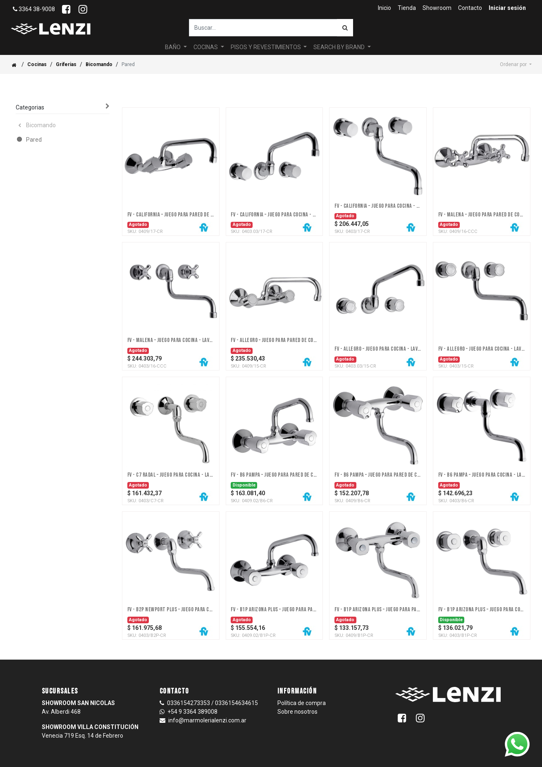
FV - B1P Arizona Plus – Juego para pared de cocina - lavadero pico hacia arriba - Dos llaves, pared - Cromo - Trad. (274, 609)
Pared (34, 139)
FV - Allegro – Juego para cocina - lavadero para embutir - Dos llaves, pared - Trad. (481, 349)
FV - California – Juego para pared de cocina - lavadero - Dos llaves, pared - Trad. (170, 214)
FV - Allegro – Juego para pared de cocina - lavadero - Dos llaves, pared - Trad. (274, 340)
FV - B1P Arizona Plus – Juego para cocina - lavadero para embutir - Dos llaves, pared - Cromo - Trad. (481, 609)
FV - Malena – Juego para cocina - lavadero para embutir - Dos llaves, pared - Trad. (170, 340)
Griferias (66, 64)
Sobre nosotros (297, 711)
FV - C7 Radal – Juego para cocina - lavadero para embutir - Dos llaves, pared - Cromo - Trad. (170, 475)
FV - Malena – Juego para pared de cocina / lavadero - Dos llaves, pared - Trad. (481, 214)
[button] (516, 64)
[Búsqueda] (345, 27)
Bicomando (99, 64)
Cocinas (37, 64)
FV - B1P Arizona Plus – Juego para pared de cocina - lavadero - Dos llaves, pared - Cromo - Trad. (377, 609)
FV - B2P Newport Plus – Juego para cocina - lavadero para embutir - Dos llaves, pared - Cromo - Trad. (170, 609)
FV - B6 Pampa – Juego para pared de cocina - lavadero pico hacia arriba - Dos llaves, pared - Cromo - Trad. (274, 475)
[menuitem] (384, 8)
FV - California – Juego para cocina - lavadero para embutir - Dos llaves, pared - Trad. (274, 214)
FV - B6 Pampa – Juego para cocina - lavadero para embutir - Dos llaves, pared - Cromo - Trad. (481, 475)
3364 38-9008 (34, 9)
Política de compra (301, 703)
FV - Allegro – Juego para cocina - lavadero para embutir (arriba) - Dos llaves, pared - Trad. (377, 349)
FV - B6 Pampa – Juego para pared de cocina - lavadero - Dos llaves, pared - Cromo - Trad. (377, 475)
